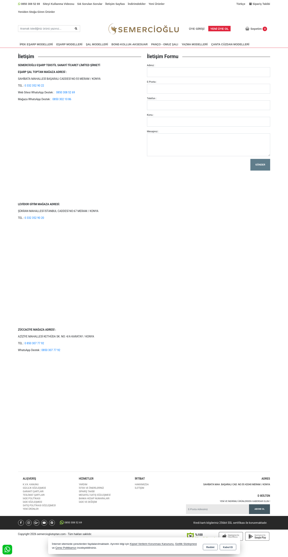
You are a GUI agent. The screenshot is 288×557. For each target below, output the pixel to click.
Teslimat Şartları (34, 495)
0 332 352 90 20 (34, 217)
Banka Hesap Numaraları (94, 498)
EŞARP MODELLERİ (69, 44)
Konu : (150, 114)
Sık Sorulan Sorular (89, 3)
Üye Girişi (196, 28)
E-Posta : (152, 81)
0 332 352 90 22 (34, 85)
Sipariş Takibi (87, 491)
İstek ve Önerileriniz (91, 488)
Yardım (83, 484)
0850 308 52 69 (65, 92)
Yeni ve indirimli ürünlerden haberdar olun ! (245, 501)
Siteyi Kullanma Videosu (58, 3)
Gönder (260, 164)
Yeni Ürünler (156, 3)
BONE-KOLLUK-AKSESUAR (130, 44)
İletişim (139, 488)
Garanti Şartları (33, 491)
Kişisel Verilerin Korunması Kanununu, (152, 544)
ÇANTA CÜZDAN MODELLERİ (230, 44)
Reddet (210, 546)
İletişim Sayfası (115, 3)
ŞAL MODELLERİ (97, 44)
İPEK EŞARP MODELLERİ (36, 44)
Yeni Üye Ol (219, 28)
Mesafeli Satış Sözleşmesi (95, 495)
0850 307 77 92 (51, 350)
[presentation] (176, 166)
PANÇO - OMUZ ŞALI (164, 44)
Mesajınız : (153, 131)
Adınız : (151, 65)
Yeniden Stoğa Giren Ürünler (36, 11)
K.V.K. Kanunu (31, 484)
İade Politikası (31, 498)
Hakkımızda (142, 484)
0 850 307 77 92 (34, 343)
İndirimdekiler (137, 3)
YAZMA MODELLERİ (195, 44)
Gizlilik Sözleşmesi (34, 488)
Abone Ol (259, 509)
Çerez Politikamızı (66, 548)
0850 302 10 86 (62, 99)
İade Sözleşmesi (32, 502)
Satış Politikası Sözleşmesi (39, 505)
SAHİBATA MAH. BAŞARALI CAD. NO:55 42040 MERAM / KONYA (236, 484)
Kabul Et (228, 546)
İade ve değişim (88, 502)
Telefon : (152, 98)
